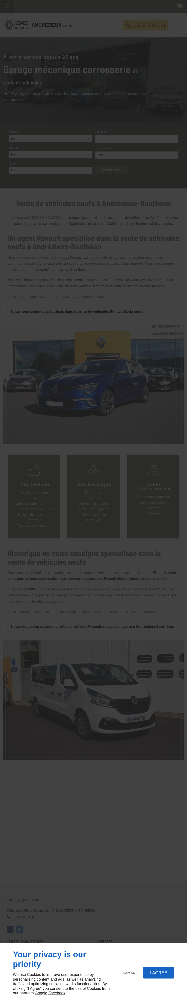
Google (41, 993)
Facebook (56, 993)
